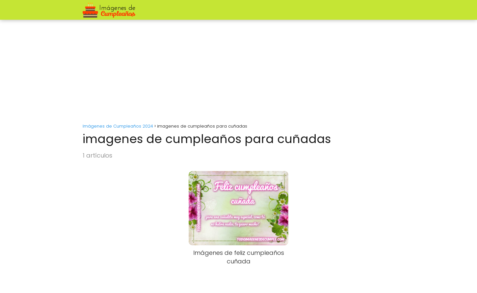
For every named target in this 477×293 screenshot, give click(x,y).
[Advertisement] (239, 69)
